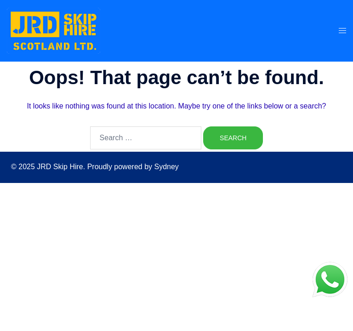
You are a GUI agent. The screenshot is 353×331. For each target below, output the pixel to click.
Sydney (166, 167)
